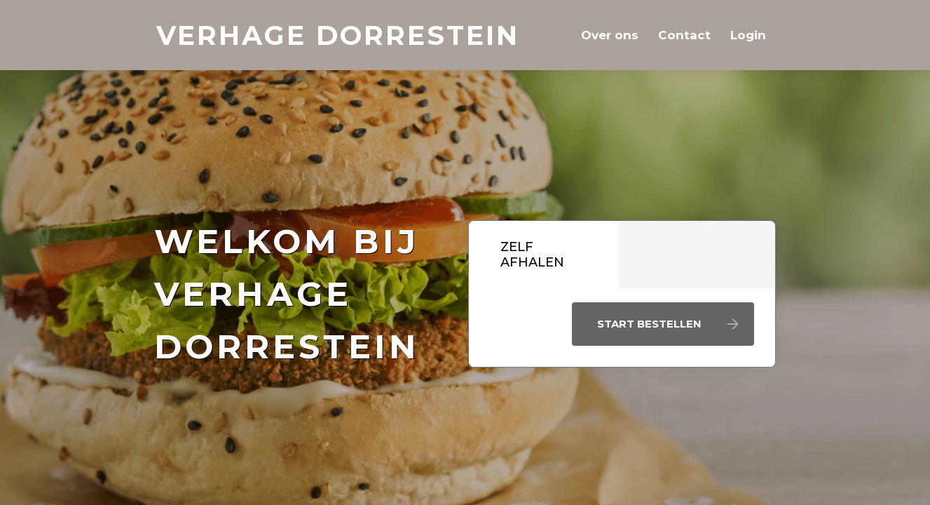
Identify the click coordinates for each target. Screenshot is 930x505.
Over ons (609, 35)
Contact (684, 35)
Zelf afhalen (532, 254)
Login (748, 35)
